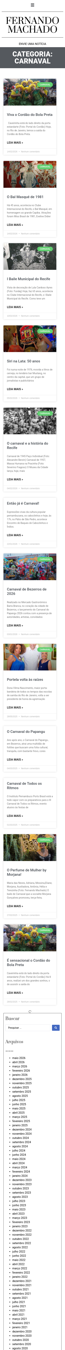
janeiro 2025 (20, 1125)
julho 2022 (18, 1251)
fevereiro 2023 (21, 1222)
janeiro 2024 (20, 1175)
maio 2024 (18, 1159)
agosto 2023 (20, 1197)
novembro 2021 (22, 1285)
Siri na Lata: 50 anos (23, 361)
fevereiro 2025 (21, 1121)
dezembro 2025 (22, 1079)
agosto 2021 (20, 1298)
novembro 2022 (22, 1234)
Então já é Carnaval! (23, 503)
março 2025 (19, 1117)
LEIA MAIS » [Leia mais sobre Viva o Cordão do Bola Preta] (15, 142)
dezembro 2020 (22, 1331)
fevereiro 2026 (21, 1070)
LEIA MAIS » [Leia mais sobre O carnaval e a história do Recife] (15, 479)
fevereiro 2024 (21, 1171)
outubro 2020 (20, 1340)
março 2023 (19, 1218)
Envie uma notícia (32, 43)
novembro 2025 (22, 1083)
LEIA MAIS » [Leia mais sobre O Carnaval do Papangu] (15, 759)
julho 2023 (18, 1201)
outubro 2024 (20, 1138)
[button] (32, 5)
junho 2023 (19, 1205)
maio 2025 (18, 1108)
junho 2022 (19, 1255)
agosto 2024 (20, 1146)
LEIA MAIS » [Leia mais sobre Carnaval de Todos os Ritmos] (15, 816)
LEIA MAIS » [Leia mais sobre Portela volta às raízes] (15, 707)
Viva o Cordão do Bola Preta (30, 115)
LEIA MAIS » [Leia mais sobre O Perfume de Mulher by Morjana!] (15, 906)
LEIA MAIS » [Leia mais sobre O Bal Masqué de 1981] (15, 225)
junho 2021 (19, 1306)
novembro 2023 (22, 1184)
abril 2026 (18, 1062)
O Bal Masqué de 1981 (25, 197)
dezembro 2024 (22, 1129)
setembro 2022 (21, 1243)
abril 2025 (18, 1112)
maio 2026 (18, 1058)
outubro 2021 (20, 1289)
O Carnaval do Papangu (26, 732)
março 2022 (19, 1268)
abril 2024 (18, 1163)
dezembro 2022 (22, 1230)
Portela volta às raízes (25, 679)
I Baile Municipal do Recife (28, 279)
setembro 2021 (21, 1293)
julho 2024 (18, 1150)
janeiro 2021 (20, 1327)
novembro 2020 (22, 1335)
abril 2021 (18, 1314)
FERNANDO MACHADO (32, 25)
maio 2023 (18, 1209)
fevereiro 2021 (21, 1323)
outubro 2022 (20, 1239)
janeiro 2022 (20, 1276)
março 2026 (19, 1066)
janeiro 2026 (20, 1074)
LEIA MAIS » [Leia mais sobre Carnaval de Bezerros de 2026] (15, 625)
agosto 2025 (20, 1096)
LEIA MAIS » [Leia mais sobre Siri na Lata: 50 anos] (15, 389)
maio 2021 (18, 1310)
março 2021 (19, 1319)
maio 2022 (18, 1260)
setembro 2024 (21, 1142)
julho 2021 (18, 1302)
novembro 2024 (22, 1133)
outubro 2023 (20, 1188)
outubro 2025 (20, 1087)
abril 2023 (18, 1213)
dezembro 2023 (22, 1180)
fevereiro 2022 (21, 1272)
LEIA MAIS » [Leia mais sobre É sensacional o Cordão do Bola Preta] (15, 992)
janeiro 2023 (20, 1226)
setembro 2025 (21, 1091)
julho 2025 (18, 1100)
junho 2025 (19, 1104)
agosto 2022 (20, 1247)
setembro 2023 (21, 1192)
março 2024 (19, 1167)
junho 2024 (19, 1154)
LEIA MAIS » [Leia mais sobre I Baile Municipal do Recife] (15, 307)
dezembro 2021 (22, 1281)
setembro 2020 (21, 1344)
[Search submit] (56, 1028)
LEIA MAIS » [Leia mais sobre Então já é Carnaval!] (15, 535)
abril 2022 (18, 1264)
